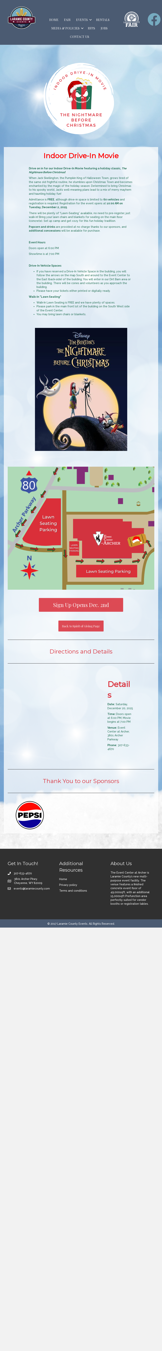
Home (53, 20)
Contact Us (79, 37)
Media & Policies (65, 28)
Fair (67, 20)
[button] (90, 20)
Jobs (104, 28)
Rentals (103, 20)
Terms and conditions (73, 890)
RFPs (91, 28)
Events (82, 20)
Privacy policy (68, 884)
